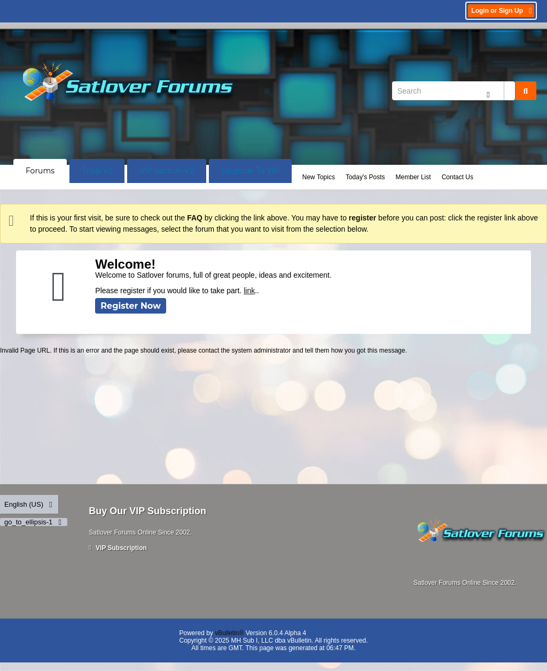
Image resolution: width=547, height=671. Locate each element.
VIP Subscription (118, 548)
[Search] (453, 90)
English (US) (29, 504)
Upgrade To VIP (250, 171)
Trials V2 (97, 171)
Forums (40, 171)
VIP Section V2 (166, 171)
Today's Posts (365, 177)
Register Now (130, 306)
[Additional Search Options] (488, 94)
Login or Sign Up (502, 10)
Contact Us (457, 177)
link (249, 290)
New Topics (318, 177)
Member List (413, 177)
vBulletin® (229, 633)
